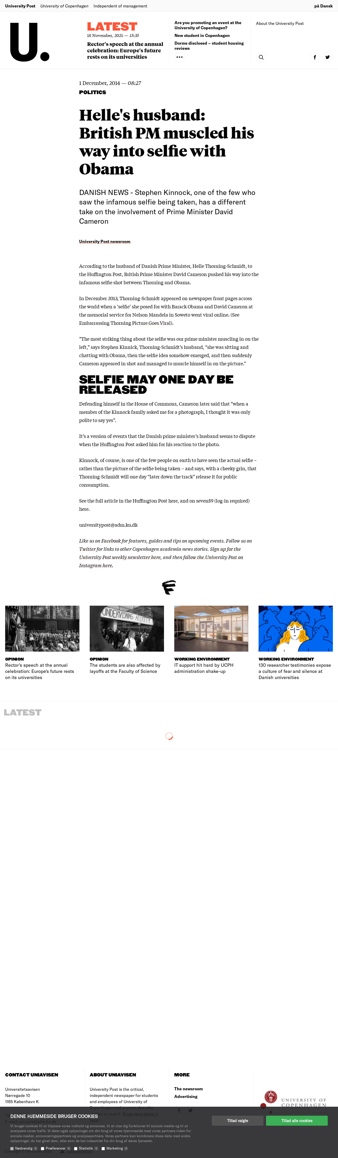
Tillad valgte (237, 1120)
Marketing (117, 1148)
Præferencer (58, 1148)
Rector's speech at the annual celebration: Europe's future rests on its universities (125, 50)
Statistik (88, 1148)
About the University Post (280, 23)
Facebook (111, 540)
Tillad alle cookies (296, 1120)
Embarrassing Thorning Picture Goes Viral (125, 322)
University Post (20, 5)
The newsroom (188, 1088)
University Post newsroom (104, 241)
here (173, 500)
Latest (112, 27)
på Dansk (323, 5)
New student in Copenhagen (202, 35)
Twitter (87, 548)
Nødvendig (26, 1148)
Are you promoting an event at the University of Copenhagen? (208, 25)
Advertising (185, 1096)
